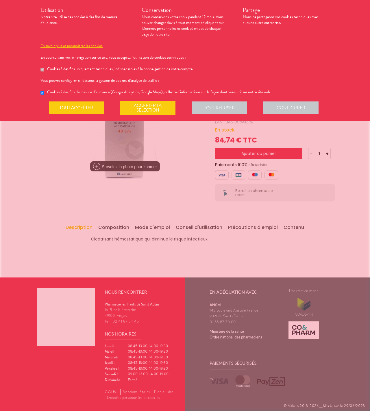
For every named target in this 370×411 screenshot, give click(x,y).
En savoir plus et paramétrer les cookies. (71, 46)
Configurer (293, 108)
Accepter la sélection (149, 108)
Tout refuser (221, 108)
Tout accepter (77, 108)
